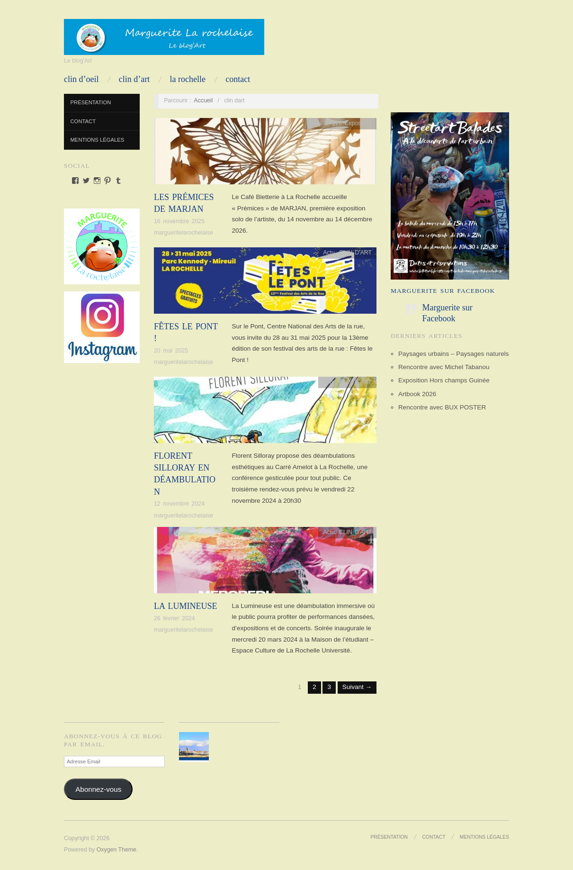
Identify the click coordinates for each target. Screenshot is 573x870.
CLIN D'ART (324, 123)
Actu (329, 252)
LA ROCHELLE (188, 79)
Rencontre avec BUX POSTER (442, 407)
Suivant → (357, 686)
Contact (237, 79)
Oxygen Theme (116, 849)
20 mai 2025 (171, 350)
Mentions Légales (98, 140)
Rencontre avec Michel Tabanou (444, 367)
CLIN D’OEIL (81, 79)
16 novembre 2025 (179, 221)
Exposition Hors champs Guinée (444, 380)
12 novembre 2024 (179, 503)
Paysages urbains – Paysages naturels (453, 353)
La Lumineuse (185, 606)
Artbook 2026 (417, 394)
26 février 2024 (174, 618)
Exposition (358, 123)
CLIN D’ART (134, 79)
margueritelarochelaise (183, 232)
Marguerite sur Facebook (443, 290)
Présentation (91, 102)
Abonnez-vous (98, 789)
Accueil (203, 100)
